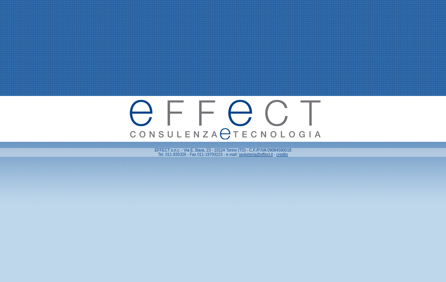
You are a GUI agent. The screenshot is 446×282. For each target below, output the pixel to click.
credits (282, 154)
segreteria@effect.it (256, 154)
